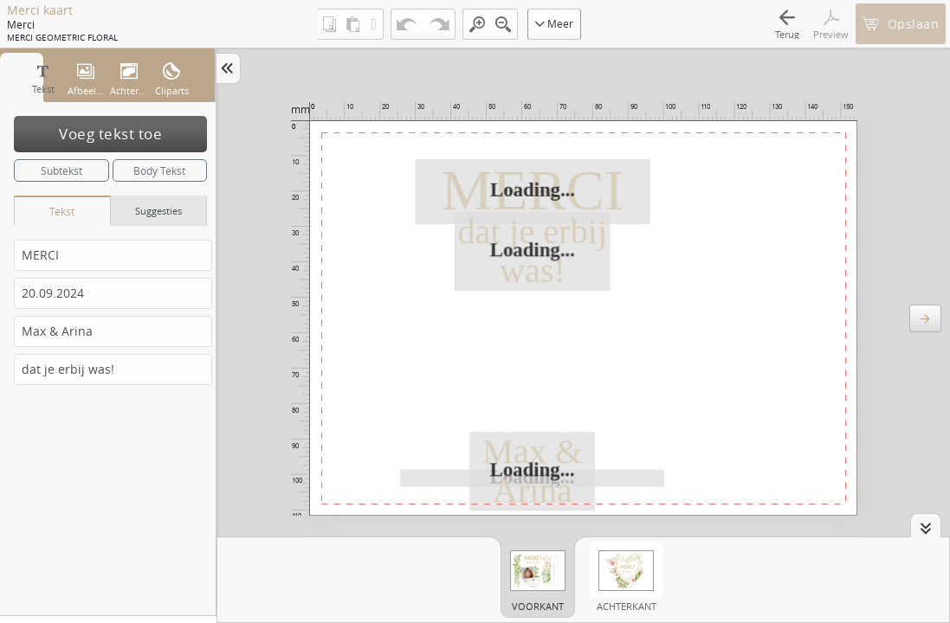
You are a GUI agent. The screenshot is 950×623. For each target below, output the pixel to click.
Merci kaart (40, 10)
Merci (21, 24)
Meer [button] (554, 23)
